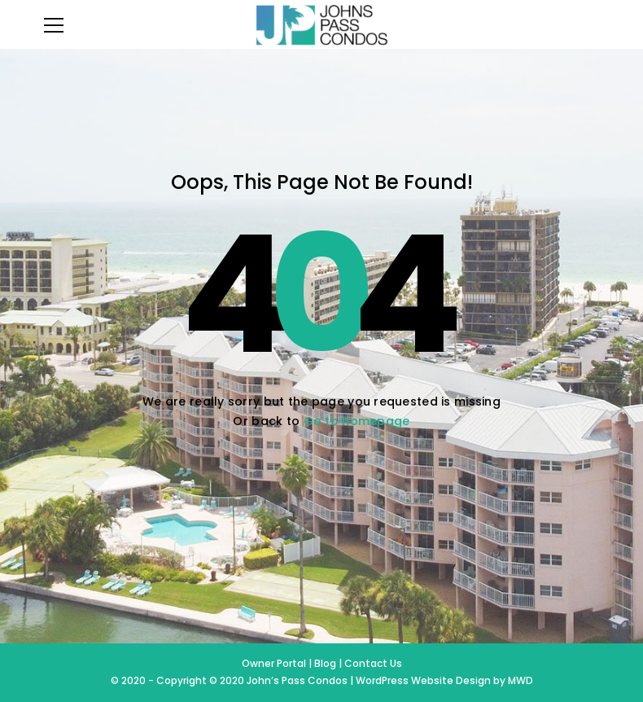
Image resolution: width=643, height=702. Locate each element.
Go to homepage (357, 421)
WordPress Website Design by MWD (444, 680)
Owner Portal (275, 663)
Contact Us (373, 663)
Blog (325, 663)
